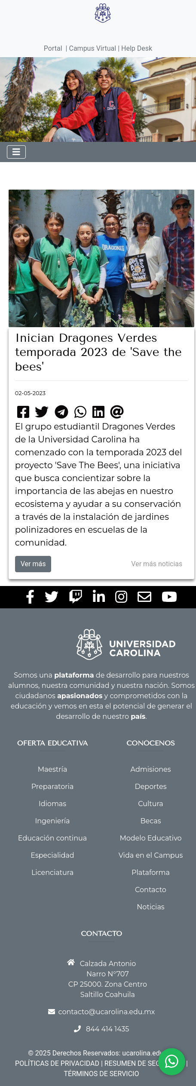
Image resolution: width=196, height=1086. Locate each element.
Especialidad (52, 855)
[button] (15, 81)
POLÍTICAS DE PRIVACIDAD (57, 1063)
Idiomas (52, 804)
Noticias (150, 907)
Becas (151, 821)
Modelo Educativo (150, 838)
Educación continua (52, 838)
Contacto (150, 890)
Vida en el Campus (151, 855)
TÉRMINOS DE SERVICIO (101, 1074)
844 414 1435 (107, 1029)
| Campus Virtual (91, 48)
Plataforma (151, 872)
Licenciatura (52, 872)
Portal (53, 48)
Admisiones (151, 769)
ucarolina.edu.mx (148, 1053)
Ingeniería (52, 821)
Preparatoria (52, 786)
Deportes (150, 786)
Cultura (150, 804)
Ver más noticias (156, 564)
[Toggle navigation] (16, 152)
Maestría (52, 769)
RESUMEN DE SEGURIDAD (144, 1063)
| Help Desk (134, 48)
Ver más (33, 564)
